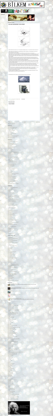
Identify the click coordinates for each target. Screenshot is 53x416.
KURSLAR (9, 367)
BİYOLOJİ (9, 142)
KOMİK (8, 366)
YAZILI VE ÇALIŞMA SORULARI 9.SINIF (12, 136)
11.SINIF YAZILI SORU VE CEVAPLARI (12, 240)
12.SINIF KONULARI (10, 186)
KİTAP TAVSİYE (9, 230)
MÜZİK (8, 371)
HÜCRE (9, 227)
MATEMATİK (9, 231)
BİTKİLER (9, 190)
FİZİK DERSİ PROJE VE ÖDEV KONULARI (16, 287)
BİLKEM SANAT (10, 320)
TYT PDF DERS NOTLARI (11, 233)
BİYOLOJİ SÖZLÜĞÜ (10, 132)
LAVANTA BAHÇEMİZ (10, 368)
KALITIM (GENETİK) (10, 229)
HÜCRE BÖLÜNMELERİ (10, 228)
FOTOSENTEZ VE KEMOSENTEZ (12, 177)
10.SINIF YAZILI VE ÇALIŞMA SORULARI (13, 141)
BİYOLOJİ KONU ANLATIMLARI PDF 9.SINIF (16, 298)
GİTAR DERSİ (9, 356)
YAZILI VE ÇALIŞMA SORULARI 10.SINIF (13, 396)
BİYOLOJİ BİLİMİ (10, 326)
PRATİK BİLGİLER (10, 373)
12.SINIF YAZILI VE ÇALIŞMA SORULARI (13, 187)
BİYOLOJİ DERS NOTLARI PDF (11, 144)
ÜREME (9, 182)
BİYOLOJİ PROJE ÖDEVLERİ (11, 130)
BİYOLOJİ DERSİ (10, 145)
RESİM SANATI (9, 375)
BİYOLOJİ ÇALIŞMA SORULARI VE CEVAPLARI (13, 265)
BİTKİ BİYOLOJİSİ (10, 189)
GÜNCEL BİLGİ (9, 358)
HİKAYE (9, 361)
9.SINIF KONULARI (10, 126)
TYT (8, 232)
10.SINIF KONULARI (10, 140)
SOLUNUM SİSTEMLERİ (11, 179)
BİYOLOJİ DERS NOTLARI (11, 143)
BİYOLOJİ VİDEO (10, 134)
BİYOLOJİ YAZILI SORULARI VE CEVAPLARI (13, 135)
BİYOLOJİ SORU (10, 131)
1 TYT (8, 236)
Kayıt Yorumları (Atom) (12, 123)
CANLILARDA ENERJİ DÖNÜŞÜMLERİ (12, 224)
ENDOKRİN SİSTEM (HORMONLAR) (12, 176)
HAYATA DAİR (9, 360)
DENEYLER (9, 225)
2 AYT (8, 243)
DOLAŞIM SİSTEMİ (10, 175)
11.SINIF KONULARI (10, 239)
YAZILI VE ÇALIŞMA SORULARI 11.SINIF (13, 180)
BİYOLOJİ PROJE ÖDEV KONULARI (12, 146)
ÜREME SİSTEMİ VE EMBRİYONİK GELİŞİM (13, 183)
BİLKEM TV (9, 321)
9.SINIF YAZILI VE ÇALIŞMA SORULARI (12, 127)
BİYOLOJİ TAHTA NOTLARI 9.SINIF (12, 128)
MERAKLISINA (9, 370)
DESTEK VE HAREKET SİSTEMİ (12, 174)
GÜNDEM (9, 359)
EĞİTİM (9, 272)
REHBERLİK (9, 374)
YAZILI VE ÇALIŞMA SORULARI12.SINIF (12, 399)
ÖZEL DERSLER (10, 372)
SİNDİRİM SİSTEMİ (10, 278)
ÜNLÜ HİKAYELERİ (10, 392)
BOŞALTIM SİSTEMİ (10, 188)
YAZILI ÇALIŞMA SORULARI (11, 137)
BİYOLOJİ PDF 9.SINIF (10, 129)
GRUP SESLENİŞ (10, 357)
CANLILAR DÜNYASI (10, 223)
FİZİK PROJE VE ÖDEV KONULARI (12, 178)
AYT (8, 246)
